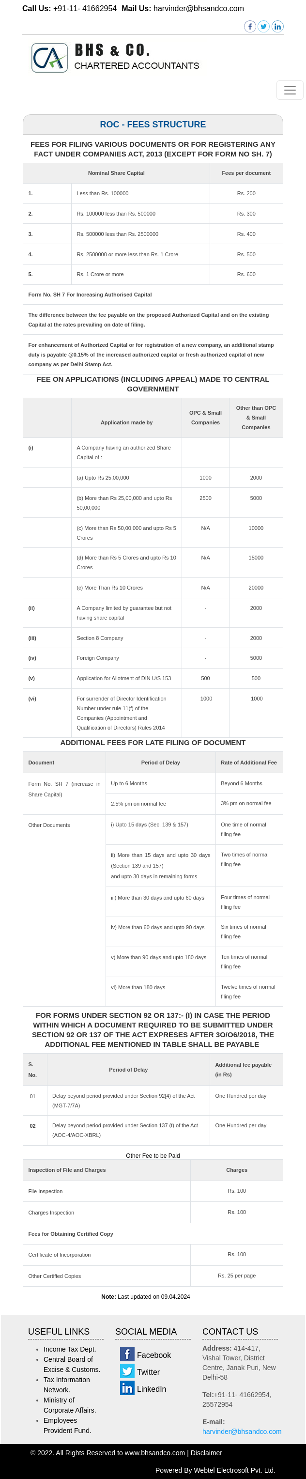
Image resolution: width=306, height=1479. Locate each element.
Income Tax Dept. (70, 1349)
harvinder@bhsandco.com (242, 1431)
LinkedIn (152, 1389)
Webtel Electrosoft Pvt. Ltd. (234, 1470)
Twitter (148, 1372)
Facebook (154, 1355)
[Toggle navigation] (290, 90)
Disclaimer (206, 1453)
